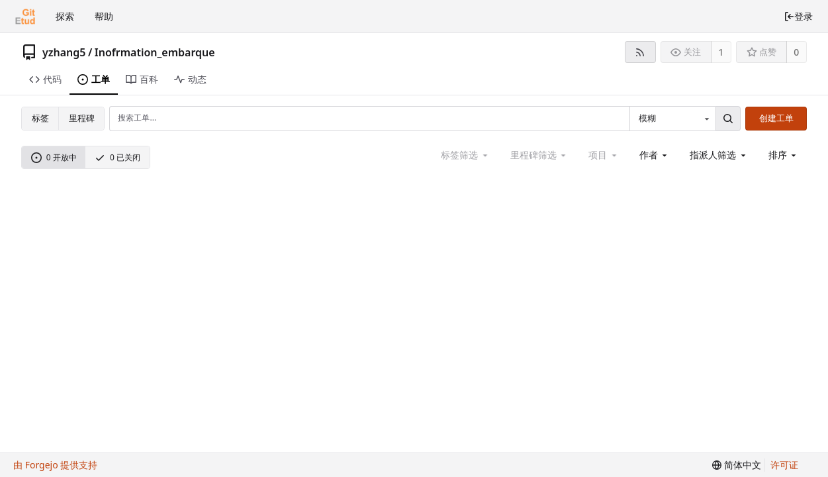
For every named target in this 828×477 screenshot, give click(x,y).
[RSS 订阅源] (640, 52)
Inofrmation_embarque (155, 52)
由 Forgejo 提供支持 (55, 464)
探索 (65, 16)
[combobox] (672, 119)
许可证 (784, 464)
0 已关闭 (117, 157)
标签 (40, 118)
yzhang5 (63, 52)
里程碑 (82, 118)
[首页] (25, 16)
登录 (798, 16)
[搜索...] (728, 119)
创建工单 (776, 118)
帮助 (104, 16)
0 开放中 (54, 157)
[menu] (783, 155)
